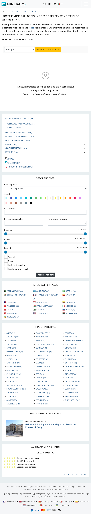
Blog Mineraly (11, 493)
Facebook (25, 493)
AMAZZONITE (43, 333)
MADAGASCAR (44, 306)
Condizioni (10, 486)
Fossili (11, 144)
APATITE (11, 340)
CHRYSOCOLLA (72, 400)
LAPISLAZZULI (43, 366)
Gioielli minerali (16, 148)
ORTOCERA (71, 374)
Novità (9, 159)
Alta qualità (12, 163)
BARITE (40, 340)
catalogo (8, 11)
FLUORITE (70, 359)
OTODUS (41, 378)
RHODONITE (71, 385)
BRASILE (71, 291)
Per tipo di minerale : (13, 219)
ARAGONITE (12, 400)
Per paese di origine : (57, 219)
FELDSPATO (42, 359)
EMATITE (70, 355)
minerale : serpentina (48, 49)
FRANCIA (11, 302)
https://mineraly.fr (33, 496)
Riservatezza (40, 486)
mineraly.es (82, 501)
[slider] (5, 233)
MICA (68, 370)
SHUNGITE (12, 393)
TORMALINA (42, 396)
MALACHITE (42, 370)
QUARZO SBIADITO (45, 385)
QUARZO (41, 381)
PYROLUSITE (13, 381)
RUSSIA (70, 309)
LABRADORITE (14, 366)
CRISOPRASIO (13, 404)
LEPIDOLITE (12, 370)
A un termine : (10, 208)
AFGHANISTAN (15, 291)
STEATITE (11, 396)
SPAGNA (70, 295)
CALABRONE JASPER (74, 340)
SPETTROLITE (43, 393)
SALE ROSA (42, 389)
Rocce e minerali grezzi (19, 118)
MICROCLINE (13, 374)
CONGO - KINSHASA (16, 295)
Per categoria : (10, 184)
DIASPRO (70, 348)
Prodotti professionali (19, 166)
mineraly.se (62, 505)
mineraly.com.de (47, 501)
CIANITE (11, 348)
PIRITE (69, 378)
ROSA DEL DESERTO (16, 389)
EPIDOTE (11, 359)
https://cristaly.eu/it (56, 496)
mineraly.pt (46, 505)
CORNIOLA (41, 348)
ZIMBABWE (13, 317)
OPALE (40, 374)
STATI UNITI (42, 313)
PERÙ (10, 309)
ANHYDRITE (71, 337)
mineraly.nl (30, 505)
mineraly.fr (9, 501)
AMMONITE (42, 337)
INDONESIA (42, 302)
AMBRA (69, 333)
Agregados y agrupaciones (21, 124)
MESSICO (71, 306)
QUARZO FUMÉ (73, 381)
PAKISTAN (41, 309)
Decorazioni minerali (18, 132)
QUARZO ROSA (14, 385)
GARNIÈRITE (13, 363)
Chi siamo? (52, 486)
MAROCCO (13, 306)
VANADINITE (71, 396)
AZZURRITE (42, 400)
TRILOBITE (41, 404)
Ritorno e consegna (67, 486)
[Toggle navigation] (86, 4)
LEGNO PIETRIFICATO (74, 366)
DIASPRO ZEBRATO (74, 352)
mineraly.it (65, 501)
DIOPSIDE (11, 355)
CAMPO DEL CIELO (44, 344)
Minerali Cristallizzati (19, 136)
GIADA (40, 363)
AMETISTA (12, 337)
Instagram (39, 493)
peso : (7, 239)
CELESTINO (71, 344)
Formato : (8, 248)
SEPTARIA (70, 389)
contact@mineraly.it (75, 493)
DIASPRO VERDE (44, 352)
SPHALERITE (71, 393)
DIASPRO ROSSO (14, 352)
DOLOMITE (42, 355)
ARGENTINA (42, 291)
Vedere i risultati (46, 274)
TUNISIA (11, 313)
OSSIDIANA (12, 378)
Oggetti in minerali (17, 140)
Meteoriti (11, 152)
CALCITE (11, 344)
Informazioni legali (24, 486)
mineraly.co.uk (27, 501)
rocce (19, 11)
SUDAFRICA (71, 313)
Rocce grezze (14, 127)
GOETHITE (71, 363)
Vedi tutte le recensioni (75, 474)
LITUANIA (71, 302)
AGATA (10, 333)
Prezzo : (8, 230)
